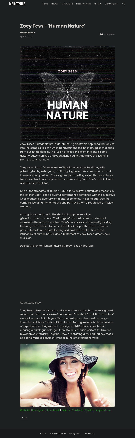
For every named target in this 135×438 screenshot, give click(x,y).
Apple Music (103, 410)
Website (25, 410)
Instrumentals (67, 4)
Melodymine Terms (58, 433)
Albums (54, 4)
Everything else (111, 4)
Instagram (38, 410)
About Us (98, 4)
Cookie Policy (89, 433)
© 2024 (43, 433)
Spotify (89, 410)
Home (45, 4)
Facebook (53, 410)
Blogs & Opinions (83, 4)
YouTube (77, 410)
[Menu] (123, 4)
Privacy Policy (74, 433)
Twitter (66, 410)
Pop (24, 417)
